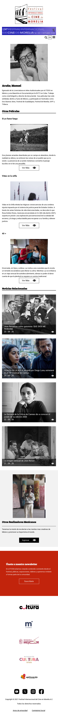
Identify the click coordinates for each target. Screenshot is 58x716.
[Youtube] (17, 693)
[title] (29, 613)
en (50, 37)
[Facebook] (41, 693)
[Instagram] (33, 693)
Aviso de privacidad (20, 710)
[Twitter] (25, 693)
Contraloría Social (38, 710)
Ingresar (29, 540)
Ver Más (29, 167)
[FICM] (29, 14)
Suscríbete (29, 581)
